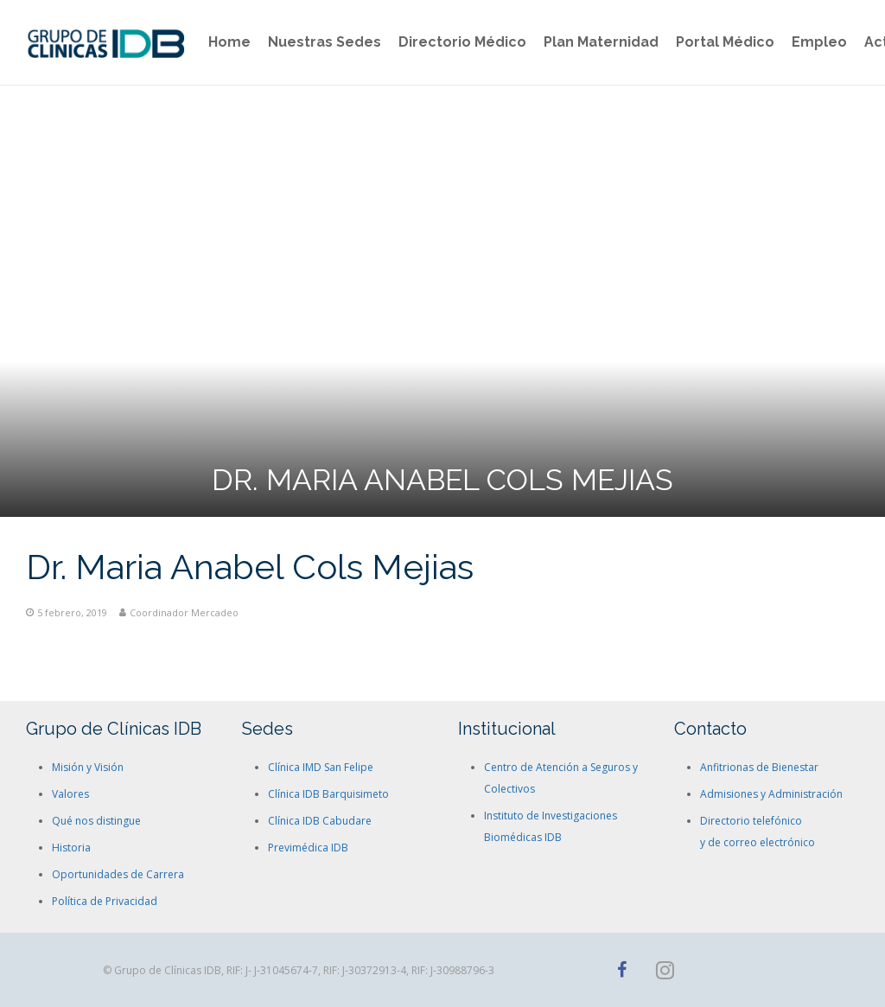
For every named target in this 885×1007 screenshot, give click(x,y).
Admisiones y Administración (771, 794)
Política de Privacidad (104, 901)
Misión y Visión (88, 767)
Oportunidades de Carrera (118, 874)
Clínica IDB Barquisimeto (328, 794)
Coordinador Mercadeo (184, 612)
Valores (70, 794)
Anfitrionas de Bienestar (759, 767)
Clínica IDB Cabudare (320, 820)
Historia (71, 847)
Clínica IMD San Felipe (320, 767)
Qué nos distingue (96, 820)
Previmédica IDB (308, 847)
